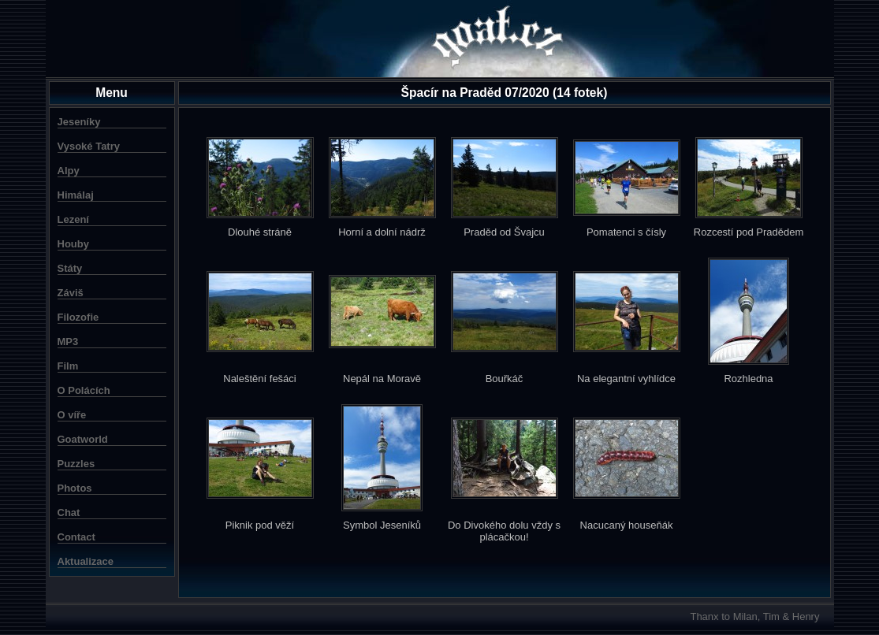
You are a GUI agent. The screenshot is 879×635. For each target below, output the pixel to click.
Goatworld (83, 439)
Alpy (69, 170)
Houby (73, 244)
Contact (76, 537)
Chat (69, 512)
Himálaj (76, 195)
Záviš (71, 293)
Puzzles (76, 464)
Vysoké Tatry (89, 146)
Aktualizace (86, 561)
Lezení (73, 219)
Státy (70, 268)
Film (68, 366)
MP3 (68, 341)
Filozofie (78, 317)
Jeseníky (79, 122)
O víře (72, 415)
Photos (75, 488)
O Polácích (84, 390)
